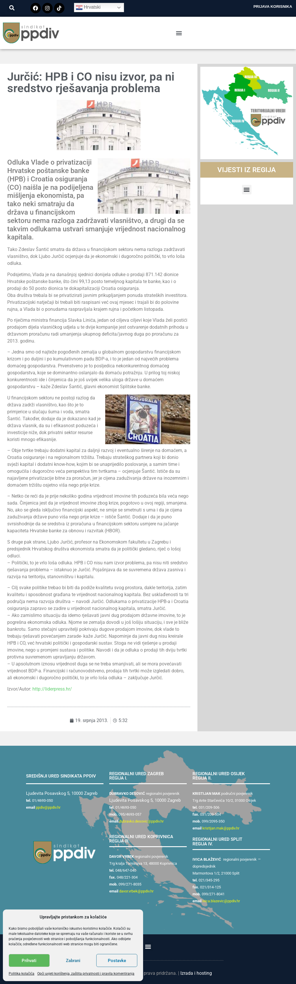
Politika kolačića (21, 974)
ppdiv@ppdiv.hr (48, 807)
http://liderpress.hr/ (52, 689)
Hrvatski (88, 7)
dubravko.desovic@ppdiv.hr (141, 821)
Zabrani (73, 960)
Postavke (117, 960)
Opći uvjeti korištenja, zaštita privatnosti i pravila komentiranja (85, 974)
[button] (11, 7)
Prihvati (29, 960)
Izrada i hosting (196, 973)
